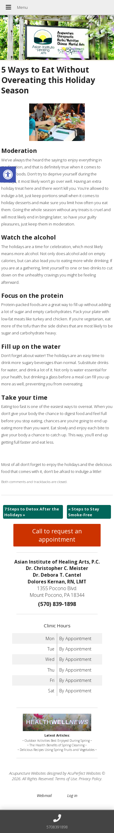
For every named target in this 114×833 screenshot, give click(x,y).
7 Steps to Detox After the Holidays (31, 511)
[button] (8, 174)
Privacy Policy (90, 778)
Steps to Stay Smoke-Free (83, 511)
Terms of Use (66, 778)
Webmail (44, 795)
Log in (72, 795)
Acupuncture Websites (27, 773)
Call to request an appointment (57, 535)
